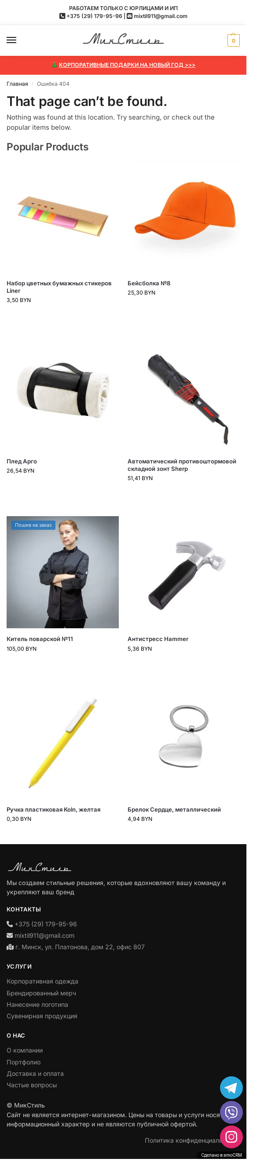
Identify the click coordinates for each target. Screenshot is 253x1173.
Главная (17, 83)
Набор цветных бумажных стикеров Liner (59, 287)
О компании (25, 1050)
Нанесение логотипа (37, 1004)
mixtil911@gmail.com (160, 16)
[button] (232, 40)
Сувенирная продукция (42, 1016)
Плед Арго (22, 461)
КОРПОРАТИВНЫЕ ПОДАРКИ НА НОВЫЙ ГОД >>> (127, 65)
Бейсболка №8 (149, 283)
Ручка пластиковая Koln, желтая (53, 809)
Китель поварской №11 (40, 638)
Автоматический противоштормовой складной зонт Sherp (182, 465)
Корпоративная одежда (42, 981)
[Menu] (20, 40)
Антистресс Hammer (158, 638)
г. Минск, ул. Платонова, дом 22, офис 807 (80, 947)
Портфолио (23, 1062)
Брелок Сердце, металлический (174, 809)
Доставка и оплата (35, 1073)
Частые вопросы (32, 1085)
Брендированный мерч (41, 993)
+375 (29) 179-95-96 (94, 16)
